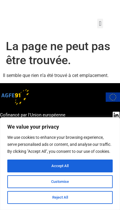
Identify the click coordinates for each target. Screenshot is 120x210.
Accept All (60, 166)
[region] (60, 163)
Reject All (60, 197)
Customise (60, 181)
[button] (100, 23)
